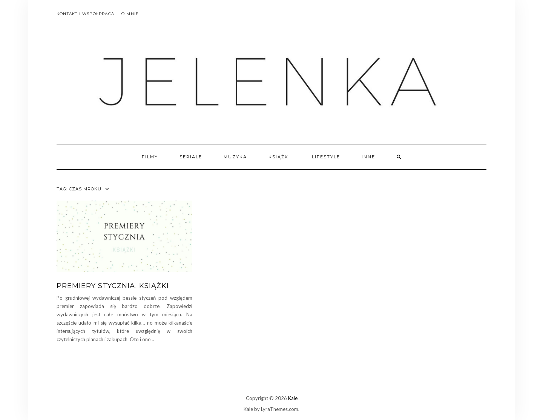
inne (368, 156)
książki (279, 156)
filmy (150, 156)
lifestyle (326, 156)
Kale (293, 398)
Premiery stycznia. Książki (113, 286)
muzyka (235, 156)
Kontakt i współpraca (85, 13)
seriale (190, 156)
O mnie (130, 13)
